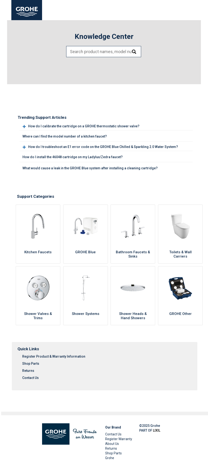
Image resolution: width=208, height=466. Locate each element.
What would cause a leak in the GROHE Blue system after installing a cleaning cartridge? (90, 168)
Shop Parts (30, 363)
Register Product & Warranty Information (53, 356)
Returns (28, 371)
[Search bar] (103, 51)
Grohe (109, 458)
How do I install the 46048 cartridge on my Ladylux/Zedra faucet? (72, 157)
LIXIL (156, 430)
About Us (112, 444)
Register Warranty (118, 439)
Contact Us (30, 378)
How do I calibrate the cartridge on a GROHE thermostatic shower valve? (83, 126)
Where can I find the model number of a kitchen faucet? (64, 136)
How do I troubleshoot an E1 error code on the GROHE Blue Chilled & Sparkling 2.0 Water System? (103, 147)
